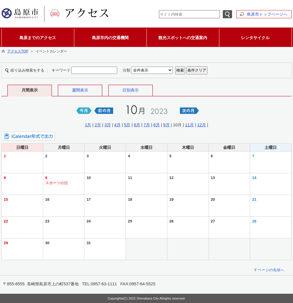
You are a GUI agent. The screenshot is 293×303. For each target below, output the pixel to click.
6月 (137, 125)
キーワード (61, 70)
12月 (201, 125)
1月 (88, 125)
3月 (107, 125)
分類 (126, 70)
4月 (117, 125)
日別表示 (130, 90)
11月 (189, 125)
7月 (147, 125)
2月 (98, 125)
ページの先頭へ (271, 270)
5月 (127, 125)
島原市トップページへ (267, 14)
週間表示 (80, 90)
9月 (166, 125)
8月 (156, 125)
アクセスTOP (17, 51)
